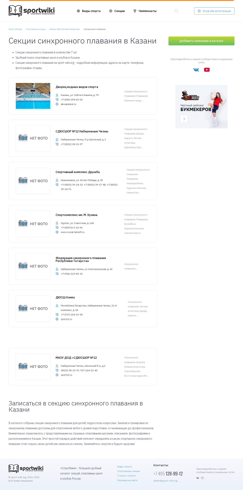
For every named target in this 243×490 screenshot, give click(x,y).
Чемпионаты (147, 11)
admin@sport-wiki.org (165, 480)
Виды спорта (91, 11)
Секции (119, 11)
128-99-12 (168, 473)
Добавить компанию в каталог (201, 41)
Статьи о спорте (126, 475)
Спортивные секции (128, 471)
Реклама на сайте (127, 480)
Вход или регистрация (217, 11)
